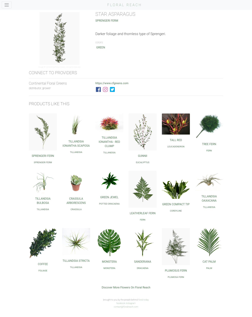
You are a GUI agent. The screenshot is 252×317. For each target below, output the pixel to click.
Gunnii (142, 156)
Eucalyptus (142, 162)
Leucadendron (175, 146)
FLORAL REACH (124, 5)
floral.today (143, 299)
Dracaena (142, 268)
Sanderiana (142, 261)
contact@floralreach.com (126, 306)
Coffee (43, 264)
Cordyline (176, 210)
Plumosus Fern (176, 270)
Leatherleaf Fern (142, 213)
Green (100, 47)
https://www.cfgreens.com (111, 83)
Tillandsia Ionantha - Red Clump (109, 142)
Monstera (109, 261)
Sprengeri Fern (43, 156)
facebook (120, 303)
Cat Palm (209, 261)
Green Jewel (109, 197)
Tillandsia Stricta (76, 260)
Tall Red (176, 140)
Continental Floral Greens (56, 67)
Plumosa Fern (176, 277)
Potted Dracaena (109, 203)
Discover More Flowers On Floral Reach (126, 287)
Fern (209, 150)
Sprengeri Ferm (106, 20)
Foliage (42, 270)
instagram (131, 303)
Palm (209, 268)
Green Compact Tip (176, 204)
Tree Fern (209, 144)
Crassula (76, 209)
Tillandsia (76, 152)
